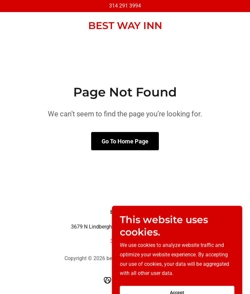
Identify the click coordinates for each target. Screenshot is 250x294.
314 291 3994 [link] (125, 6)
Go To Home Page (125, 141)
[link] (125, 27)
